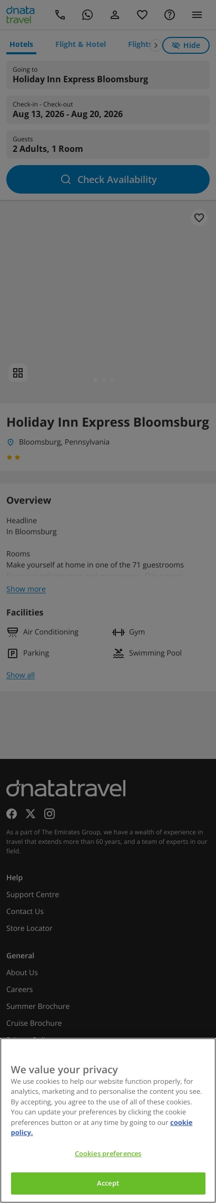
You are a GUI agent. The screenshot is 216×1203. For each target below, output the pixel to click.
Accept (108, 1183)
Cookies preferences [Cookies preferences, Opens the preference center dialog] (108, 1153)
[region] (108, 1120)
